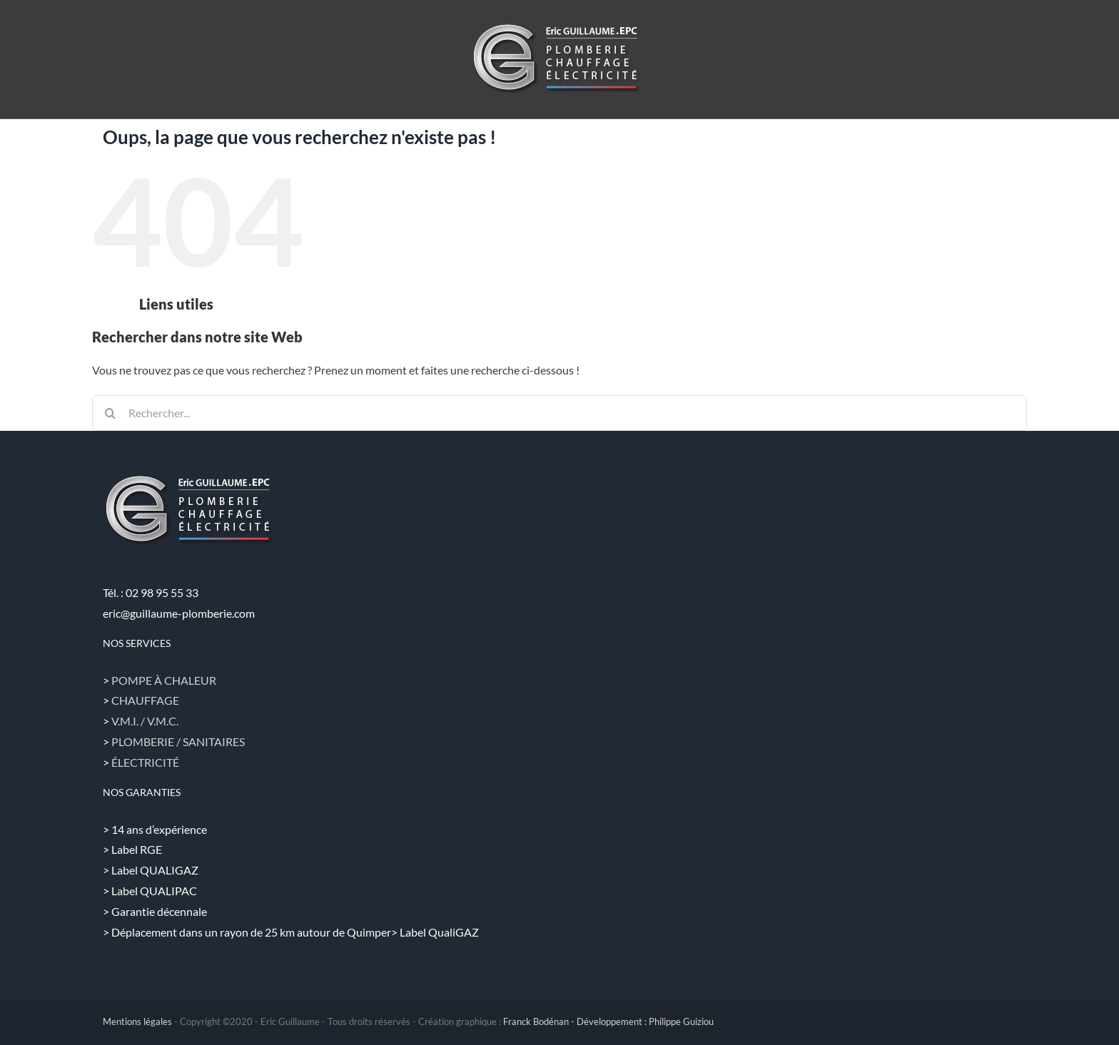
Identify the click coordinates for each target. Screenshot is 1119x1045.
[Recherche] (110, 413)
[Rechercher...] (559, 413)
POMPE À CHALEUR (163, 680)
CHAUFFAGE (145, 700)
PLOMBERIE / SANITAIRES (178, 741)
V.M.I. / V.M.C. (144, 721)
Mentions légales (137, 1021)
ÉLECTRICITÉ (145, 762)
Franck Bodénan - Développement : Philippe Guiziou (608, 1021)
